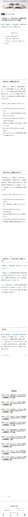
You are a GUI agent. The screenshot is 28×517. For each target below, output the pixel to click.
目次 (12, 33)
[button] (25, 355)
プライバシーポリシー (14, 512)
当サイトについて (21, 508)
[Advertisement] (14, 62)
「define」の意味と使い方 (11, 36)
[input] (14, 355)
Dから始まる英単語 (10, 14)
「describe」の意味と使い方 (12, 38)
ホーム (7, 508)
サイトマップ (21, 510)
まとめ (7, 43)
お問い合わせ (7, 510)
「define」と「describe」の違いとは (14, 41)
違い (3, 14)
